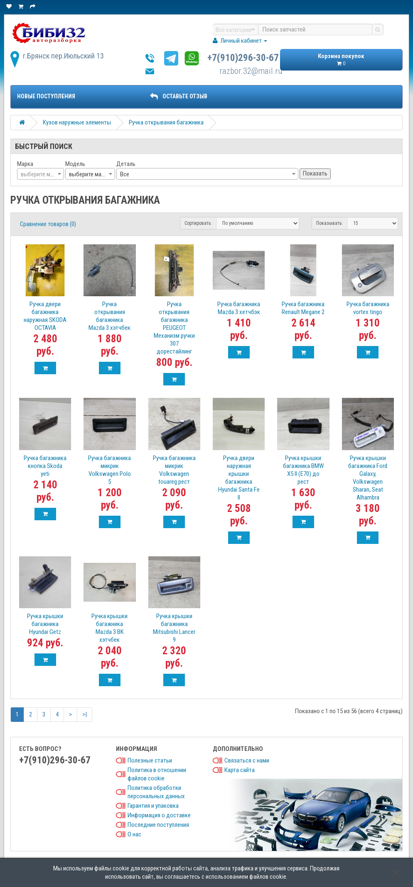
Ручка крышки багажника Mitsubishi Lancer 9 (174, 627)
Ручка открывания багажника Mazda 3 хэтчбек (109, 315)
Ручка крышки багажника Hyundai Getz (45, 624)
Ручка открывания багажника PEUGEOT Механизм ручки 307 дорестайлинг (174, 327)
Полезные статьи (150, 760)
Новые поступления (46, 96)
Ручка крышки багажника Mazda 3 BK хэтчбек (109, 627)
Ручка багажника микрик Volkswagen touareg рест (174, 469)
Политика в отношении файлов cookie (157, 774)
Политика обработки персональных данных (156, 792)
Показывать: (329, 223)
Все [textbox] (124, 174)
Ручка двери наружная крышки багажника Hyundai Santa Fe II (239, 477)
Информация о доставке (159, 815)
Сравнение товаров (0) (48, 224)
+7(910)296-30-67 (243, 57)
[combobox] (40, 174)
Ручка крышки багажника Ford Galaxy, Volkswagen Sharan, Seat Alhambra (367, 477)
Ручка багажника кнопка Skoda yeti (45, 466)
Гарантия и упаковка (153, 805)
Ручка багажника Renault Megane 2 (303, 308)
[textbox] (40, 174)
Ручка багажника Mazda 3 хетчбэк (238, 308)
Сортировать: (198, 223)
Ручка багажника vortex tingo (368, 308)
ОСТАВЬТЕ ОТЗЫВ (178, 96)
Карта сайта (239, 770)
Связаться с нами (246, 760)
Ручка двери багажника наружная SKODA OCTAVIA (45, 315)
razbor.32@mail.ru (251, 71)
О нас (134, 834)
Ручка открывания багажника (166, 122)
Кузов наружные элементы (77, 122)
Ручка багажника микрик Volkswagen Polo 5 (109, 469)
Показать (315, 173)
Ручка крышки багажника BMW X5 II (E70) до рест (303, 469)
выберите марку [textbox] (89, 174)
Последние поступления (158, 825)
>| (84, 714)
